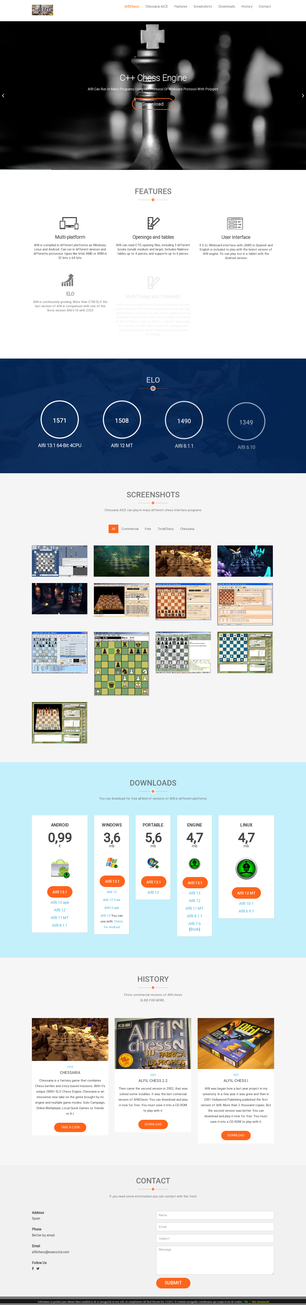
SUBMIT (173, 1283)
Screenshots (203, 6)
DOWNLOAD (149, 1124)
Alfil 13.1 (59, 880)
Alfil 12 (60, 886)
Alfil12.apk (111, 886)
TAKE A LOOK (66, 1127)
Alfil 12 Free (112, 883)
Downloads (226, 6)
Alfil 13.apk (60, 884)
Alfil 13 (111, 880)
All (113, 529)
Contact (265, 6)
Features (180, 6)
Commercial (130, 529)
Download (153, 104)
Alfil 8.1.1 (59, 892)
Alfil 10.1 (246, 879)
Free (148, 529)
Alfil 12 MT (246, 876)
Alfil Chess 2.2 (149, 1080)
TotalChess (165, 529)
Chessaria (187, 529)
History (246, 6)
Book (194, 894)
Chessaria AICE (157, 6)
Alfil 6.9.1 (246, 882)
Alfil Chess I (232, 1080)
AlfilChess (132, 6)
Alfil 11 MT (60, 889)
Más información (260, 1301)
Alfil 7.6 (194, 892)
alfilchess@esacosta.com (50, 1252)
